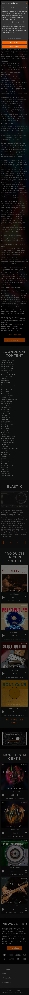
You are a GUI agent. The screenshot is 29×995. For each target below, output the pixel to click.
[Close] (26, 3)
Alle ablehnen (14, 42)
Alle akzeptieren (14, 46)
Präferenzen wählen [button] (14, 38)
